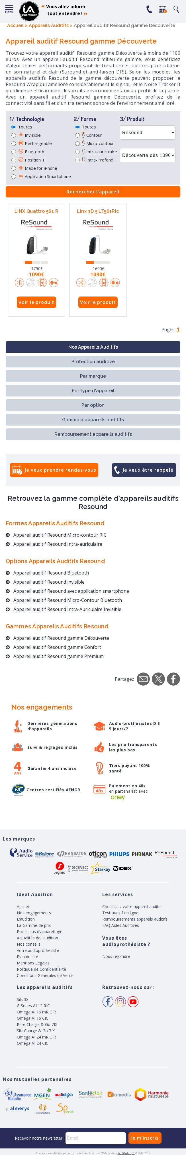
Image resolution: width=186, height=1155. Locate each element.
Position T (31, 160)
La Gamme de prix (34, 925)
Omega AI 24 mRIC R (36, 1037)
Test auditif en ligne (120, 912)
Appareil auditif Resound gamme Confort (53, 647)
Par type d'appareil (93, 390)
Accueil (23, 906)
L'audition (26, 919)
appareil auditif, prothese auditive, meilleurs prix (29, 11)
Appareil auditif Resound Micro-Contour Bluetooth (64, 600)
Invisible (29, 135)
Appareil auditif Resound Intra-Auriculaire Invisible (63, 609)
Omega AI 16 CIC (32, 1018)
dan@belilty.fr (126, 1153)
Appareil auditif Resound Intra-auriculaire (54, 544)
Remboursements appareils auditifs (134, 919)
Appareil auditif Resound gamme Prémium (55, 656)
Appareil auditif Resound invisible (45, 582)
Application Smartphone (44, 176)
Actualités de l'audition (37, 938)
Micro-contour (98, 143)
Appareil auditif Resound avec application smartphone (67, 591)
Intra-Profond (97, 160)
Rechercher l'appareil (93, 192)
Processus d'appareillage (39, 931)
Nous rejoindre (116, 956)
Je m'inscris (145, 1138)
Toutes (25, 127)
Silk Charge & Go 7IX (36, 1030)
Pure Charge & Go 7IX (37, 1024)
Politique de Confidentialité (41, 969)
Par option (93, 405)
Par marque (93, 376)
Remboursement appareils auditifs (93, 434)
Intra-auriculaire (99, 151)
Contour (92, 135)
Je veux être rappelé (148, 470)
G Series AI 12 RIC (33, 1005)
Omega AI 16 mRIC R (36, 1012)
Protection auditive (93, 361)
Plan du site (27, 956)
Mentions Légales (33, 963)
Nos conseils (28, 944)
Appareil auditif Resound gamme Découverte (57, 638)
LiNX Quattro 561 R (36, 211)
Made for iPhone (37, 168)
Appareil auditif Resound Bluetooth (47, 573)
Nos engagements (34, 912)
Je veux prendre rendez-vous (60, 470)
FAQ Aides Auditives (120, 925)
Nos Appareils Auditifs (93, 347)
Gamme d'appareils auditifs (93, 419)
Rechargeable (35, 143)
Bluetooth (31, 151)
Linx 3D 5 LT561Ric (98, 211)
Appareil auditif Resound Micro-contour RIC (56, 535)
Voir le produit (36, 302)
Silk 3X (22, 999)
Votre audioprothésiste (38, 950)
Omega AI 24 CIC (32, 1043)
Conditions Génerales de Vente (45, 975)
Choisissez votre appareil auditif (131, 906)
